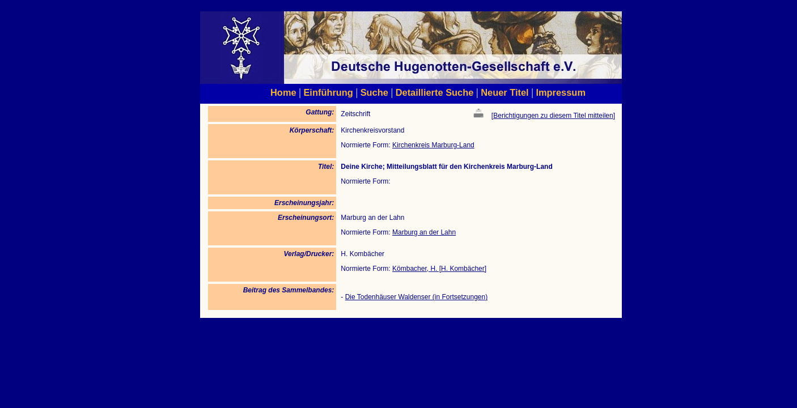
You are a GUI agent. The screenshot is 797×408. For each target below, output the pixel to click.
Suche (374, 92)
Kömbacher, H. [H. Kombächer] (439, 269)
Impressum (561, 92)
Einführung (328, 92)
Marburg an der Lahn (424, 232)
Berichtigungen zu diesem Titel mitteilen (553, 116)
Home (283, 92)
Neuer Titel (505, 92)
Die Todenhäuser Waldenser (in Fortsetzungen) (416, 297)
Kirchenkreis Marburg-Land (433, 145)
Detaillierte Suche (435, 92)
